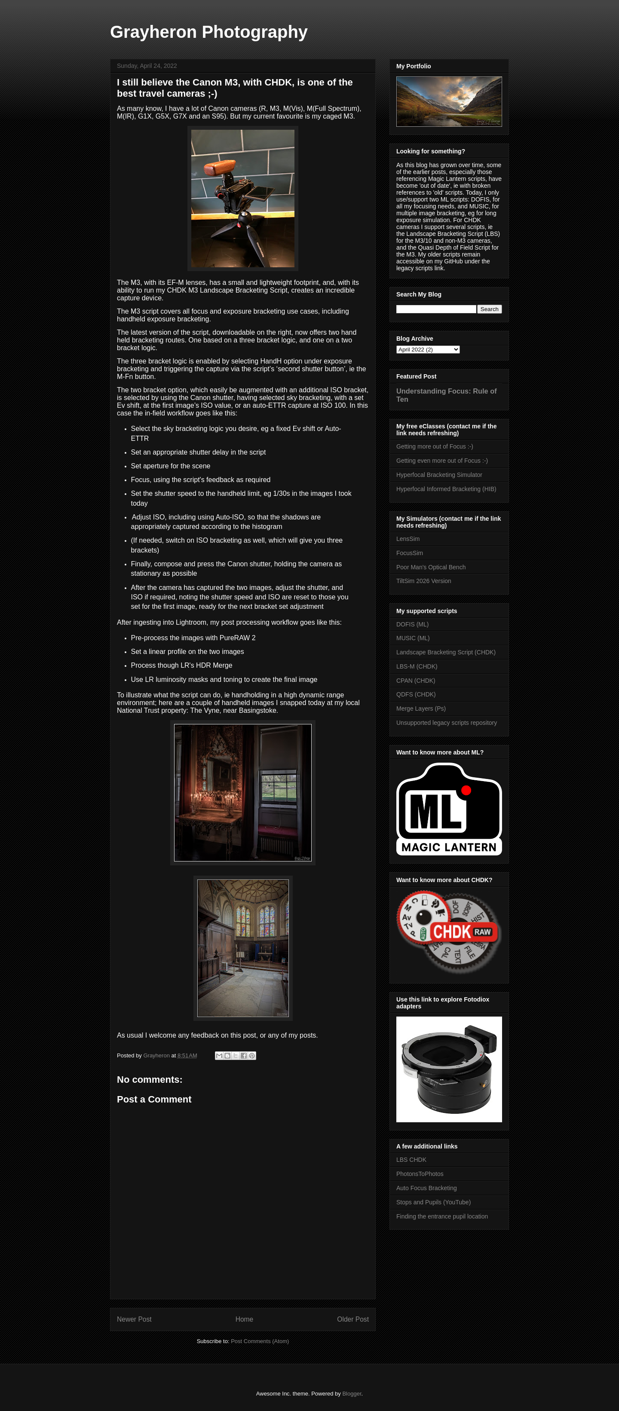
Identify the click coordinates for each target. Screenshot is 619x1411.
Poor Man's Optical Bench (431, 567)
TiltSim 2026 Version (423, 580)
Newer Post (134, 1319)
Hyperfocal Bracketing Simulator (439, 474)
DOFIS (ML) (412, 624)
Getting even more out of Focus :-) (442, 460)
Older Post (353, 1319)
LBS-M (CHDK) (417, 666)
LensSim (408, 538)
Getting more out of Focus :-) (434, 446)
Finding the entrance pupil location (442, 1216)
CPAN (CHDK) (415, 680)
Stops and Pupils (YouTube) (433, 1202)
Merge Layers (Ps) (421, 708)
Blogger (351, 1393)
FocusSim (409, 553)
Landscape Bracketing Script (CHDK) (446, 652)
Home (245, 1319)
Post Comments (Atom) (260, 1341)
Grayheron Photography (209, 31)
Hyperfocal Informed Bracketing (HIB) (446, 489)
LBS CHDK (411, 1159)
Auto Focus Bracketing (426, 1188)
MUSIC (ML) (413, 638)
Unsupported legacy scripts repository (446, 722)
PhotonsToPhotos (420, 1173)
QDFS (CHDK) (416, 694)
